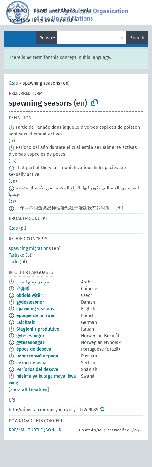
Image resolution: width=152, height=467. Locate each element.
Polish (45, 38)
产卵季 (23, 288)
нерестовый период (37, 356)
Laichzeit (25, 322)
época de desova (33, 349)
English (65, 20)
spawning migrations (30, 248)
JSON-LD (52, 430)
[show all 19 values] (29, 389)
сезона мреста (31, 362)
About (40, 10)
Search (137, 38)
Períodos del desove (37, 369)
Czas (13, 83)
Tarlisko (16, 255)
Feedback (63, 10)
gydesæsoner (30, 302)
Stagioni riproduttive (37, 329)
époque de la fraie (35, 315)
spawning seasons (35, 309)
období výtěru (30, 295)
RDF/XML (18, 430)
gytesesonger (30, 336)
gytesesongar (30, 342)
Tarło (14, 262)
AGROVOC (17, 10)
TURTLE (35, 430)
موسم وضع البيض (32, 282)
